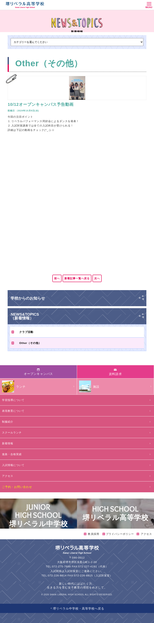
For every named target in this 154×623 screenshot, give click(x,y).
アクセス (77, 475)
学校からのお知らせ (28, 298)
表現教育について (77, 410)
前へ (57, 278)
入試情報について (77, 465)
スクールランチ (77, 432)
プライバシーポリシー (118, 534)
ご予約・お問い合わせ (77, 486)
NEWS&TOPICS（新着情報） (25, 316)
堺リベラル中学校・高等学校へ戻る (77, 608)
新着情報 (77, 443)
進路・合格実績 (77, 454)
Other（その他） (26, 343)
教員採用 (91, 534)
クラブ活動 (22, 331)
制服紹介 (77, 421)
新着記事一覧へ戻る (77, 278)
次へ (97, 278)
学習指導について (77, 400)
